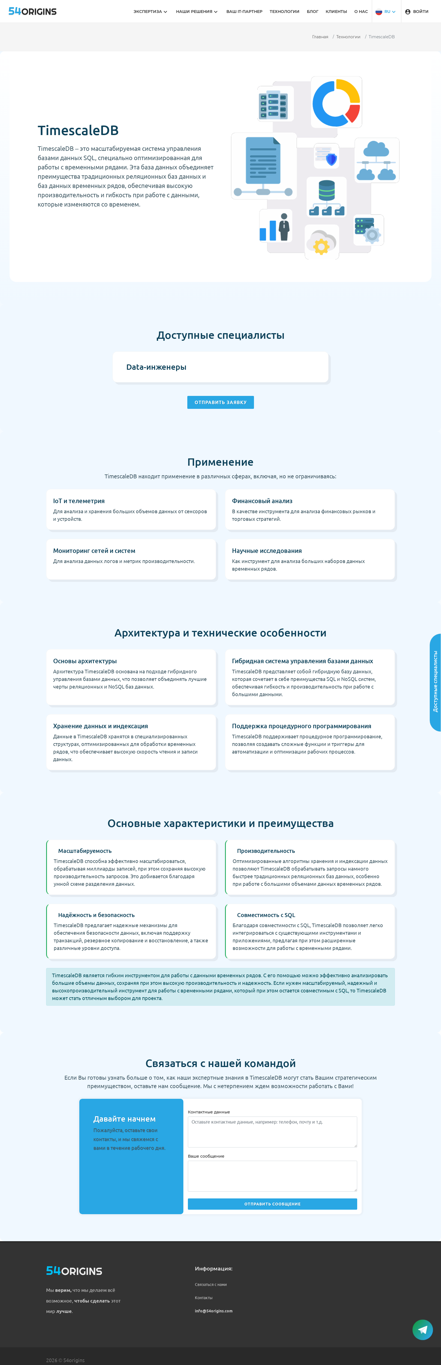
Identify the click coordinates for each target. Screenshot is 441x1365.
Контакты (204, 1297)
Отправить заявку (221, 402)
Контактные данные (209, 1112)
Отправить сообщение (272, 1204)
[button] (386, 11)
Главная (320, 36)
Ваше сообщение (206, 1156)
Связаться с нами (211, 1284)
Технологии (348, 36)
